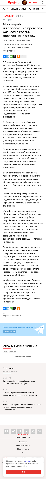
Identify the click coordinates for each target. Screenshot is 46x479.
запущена (7, 262)
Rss (23, 453)
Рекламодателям (23, 445)
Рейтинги (34, 9)
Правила (12, 351)
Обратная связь (23, 449)
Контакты (23, 442)
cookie (27, 461)
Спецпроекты (18, 9)
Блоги (4, 9)
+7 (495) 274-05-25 (23, 437)
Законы (8, 368)
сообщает (7, 77)
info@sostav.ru (23, 434)
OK (23, 472)
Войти (5, 351)
